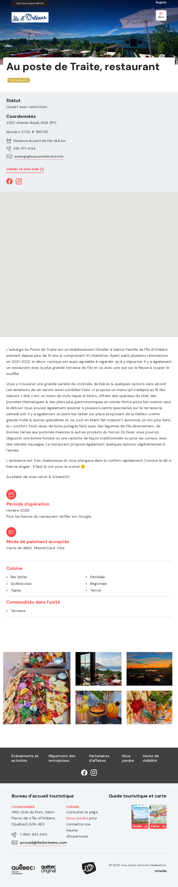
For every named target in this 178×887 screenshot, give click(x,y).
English (161, 2)
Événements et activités (25, 758)
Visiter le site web (22, 169)
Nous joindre (128, 758)
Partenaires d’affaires (99, 758)
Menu (161, 15)
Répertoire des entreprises (62, 758)
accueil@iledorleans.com (43, 842)
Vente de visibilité (151, 758)
